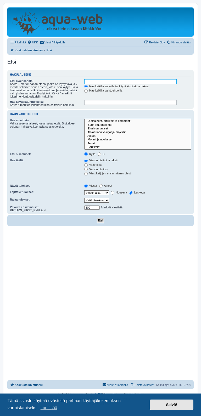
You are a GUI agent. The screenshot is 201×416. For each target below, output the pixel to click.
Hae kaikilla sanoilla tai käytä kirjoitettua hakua (116, 86)
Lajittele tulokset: (22, 191)
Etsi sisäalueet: (20, 154)
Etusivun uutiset (138, 128)
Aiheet (105, 185)
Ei (101, 154)
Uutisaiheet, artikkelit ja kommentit (138, 121)
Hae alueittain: (20, 120)
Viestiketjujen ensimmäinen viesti (107, 173)
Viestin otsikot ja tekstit (101, 160)
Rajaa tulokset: (20, 199)
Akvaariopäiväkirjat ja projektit (138, 132)
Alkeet (138, 136)
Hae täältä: (17, 160)
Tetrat (138, 143)
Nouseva (119, 192)
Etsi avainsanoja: (22, 80)
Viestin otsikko (96, 169)
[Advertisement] (100, 265)
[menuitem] (32, 42)
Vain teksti (93, 164)
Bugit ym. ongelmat (138, 125)
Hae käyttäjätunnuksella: (27, 101)
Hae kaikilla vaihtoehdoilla (103, 90)
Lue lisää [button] (49, 408)
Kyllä (90, 154)
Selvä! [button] (171, 405)
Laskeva (137, 192)
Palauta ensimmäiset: (25, 207)
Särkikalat (138, 147)
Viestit (90, 185)
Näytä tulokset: (20, 185)
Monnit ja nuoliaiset (138, 139)
